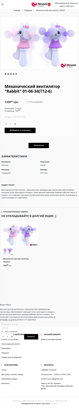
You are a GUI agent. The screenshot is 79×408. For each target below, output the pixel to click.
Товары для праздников (11, 357)
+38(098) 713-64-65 (48, 370)
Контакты (5, 383)
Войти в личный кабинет (51, 339)
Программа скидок (9, 379)
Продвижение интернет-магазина (35, 403)
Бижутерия (6, 348)
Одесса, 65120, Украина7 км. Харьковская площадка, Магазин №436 (57, 386)
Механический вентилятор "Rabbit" (16, 260)
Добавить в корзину (20, 130)
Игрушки (5, 353)
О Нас (3, 370)
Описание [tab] (39, 145)
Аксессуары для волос (10, 344)
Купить (31, 336)
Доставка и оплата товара (12, 374)
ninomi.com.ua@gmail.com (52, 379)
